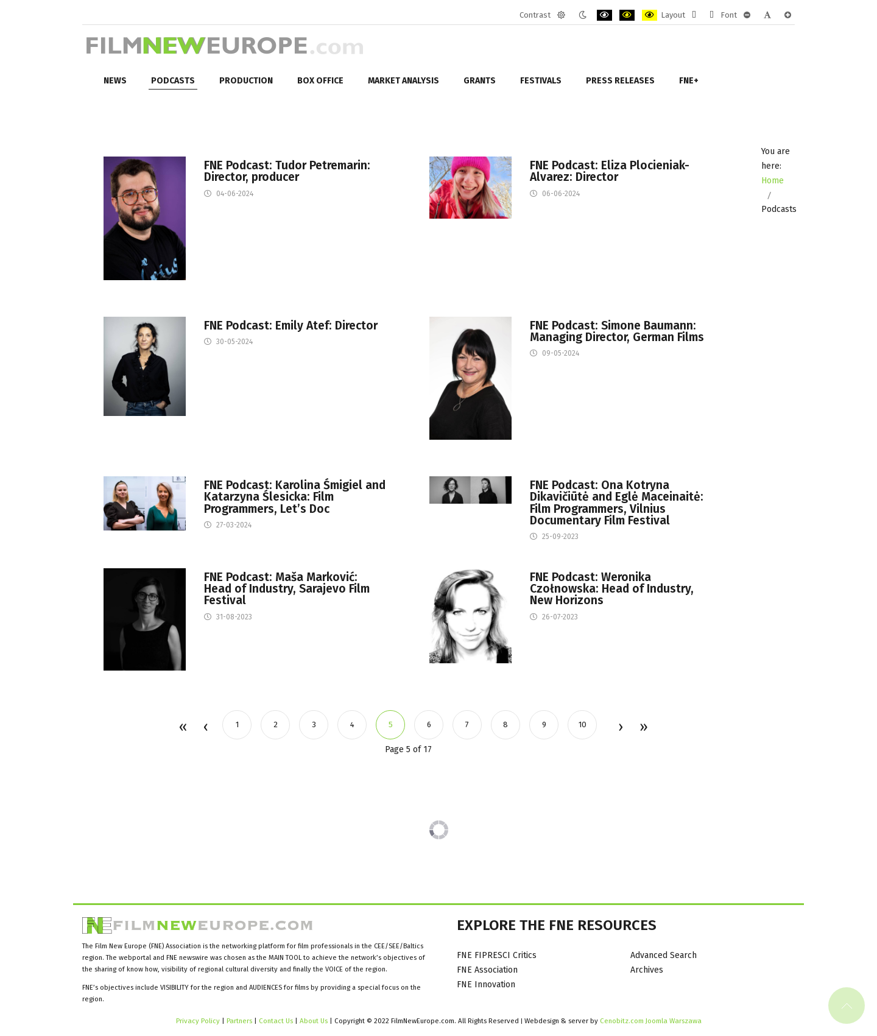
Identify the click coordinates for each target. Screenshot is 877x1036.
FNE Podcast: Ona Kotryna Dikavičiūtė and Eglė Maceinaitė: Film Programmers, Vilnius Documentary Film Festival (616, 502)
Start (182, 727)
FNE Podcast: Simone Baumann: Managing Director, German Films (617, 331)
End (642, 727)
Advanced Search (663, 955)
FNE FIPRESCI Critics (497, 955)
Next (620, 727)
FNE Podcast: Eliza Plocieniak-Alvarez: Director (609, 171)
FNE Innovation (486, 984)
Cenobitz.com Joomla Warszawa (651, 1021)
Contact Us (277, 1021)
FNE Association (487, 970)
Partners (239, 1021)
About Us (314, 1021)
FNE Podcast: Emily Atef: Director (291, 325)
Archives (646, 970)
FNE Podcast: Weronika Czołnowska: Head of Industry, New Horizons (612, 589)
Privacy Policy (198, 1021)
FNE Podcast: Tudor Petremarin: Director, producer (287, 171)
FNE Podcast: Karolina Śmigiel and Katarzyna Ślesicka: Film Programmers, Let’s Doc (295, 497)
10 (582, 724)
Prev (205, 727)
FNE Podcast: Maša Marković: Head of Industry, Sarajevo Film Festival (287, 589)
